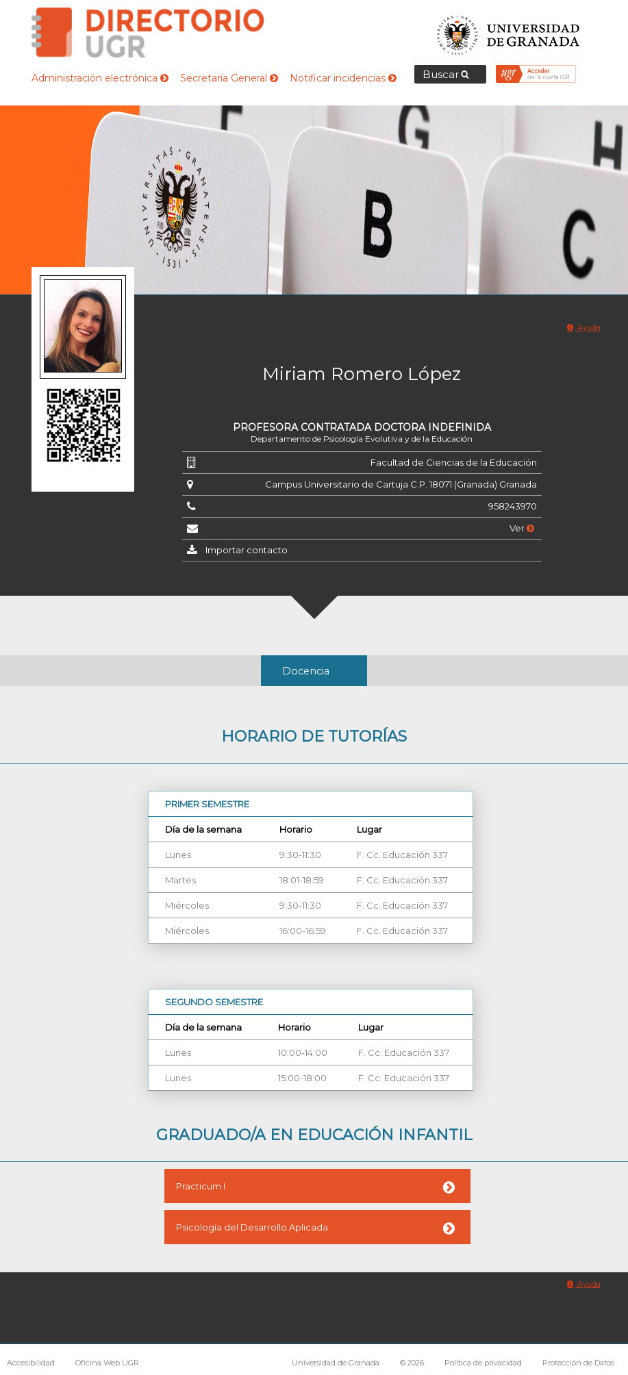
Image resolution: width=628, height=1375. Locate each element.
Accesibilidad (31, 1362)
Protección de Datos (578, 1362)
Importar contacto (246, 549)
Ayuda (584, 327)
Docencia (305, 671)
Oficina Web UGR (107, 1362)
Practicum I (200, 1186)
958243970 (512, 506)
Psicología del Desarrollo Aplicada (252, 1227)
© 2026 (412, 1362)
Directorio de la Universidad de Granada (148, 32)
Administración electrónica (100, 78)
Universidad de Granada (509, 31)
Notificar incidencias (343, 78)
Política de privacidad (483, 1362)
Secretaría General (229, 78)
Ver (522, 527)
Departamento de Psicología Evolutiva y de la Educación (362, 438)
